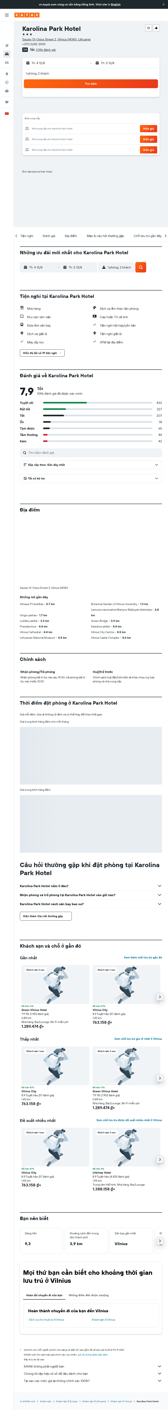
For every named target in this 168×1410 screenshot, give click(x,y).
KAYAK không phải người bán (93, 1299)
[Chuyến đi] (7, 84)
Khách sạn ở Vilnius (103, 1253)
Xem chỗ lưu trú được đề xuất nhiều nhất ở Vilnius (129, 1053)
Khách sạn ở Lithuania (94, 1334)
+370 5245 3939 (34, 44)
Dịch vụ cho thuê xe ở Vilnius (46, 1253)
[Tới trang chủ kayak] (26, 15)
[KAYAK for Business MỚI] (7, 72)
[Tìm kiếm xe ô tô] (7, 44)
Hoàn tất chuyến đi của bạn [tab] (44, 1228)
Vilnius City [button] (100, 943)
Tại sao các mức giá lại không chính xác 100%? (93, 1314)
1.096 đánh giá (46, 50)
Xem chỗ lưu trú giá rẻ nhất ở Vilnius (138, 972)
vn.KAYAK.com (27, 1334)
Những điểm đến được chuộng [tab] (88, 1228)
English (115, 4)
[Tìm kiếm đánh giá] (94, 452)
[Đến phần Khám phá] (7, 55)
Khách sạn (45, 1334)
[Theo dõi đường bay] (7, 64)
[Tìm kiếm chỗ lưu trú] (7, 36)
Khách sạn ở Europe (67, 1334)
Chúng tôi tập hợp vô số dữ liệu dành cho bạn (93, 1307)
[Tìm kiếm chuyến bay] (7, 27)
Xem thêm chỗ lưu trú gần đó (143, 891)
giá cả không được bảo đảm (93, 1288)
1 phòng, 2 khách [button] (37, 73)
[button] (163, 4)
